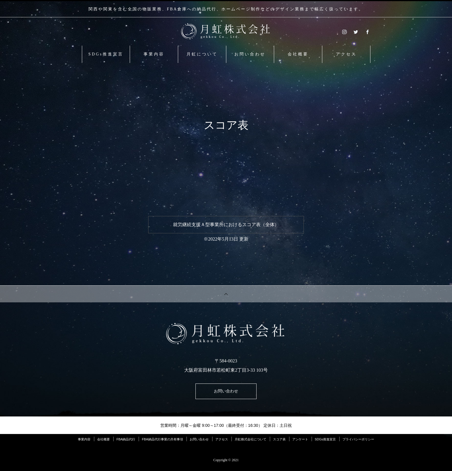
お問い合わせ (249, 54)
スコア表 (279, 441)
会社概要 (298, 54)
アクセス (346, 54)
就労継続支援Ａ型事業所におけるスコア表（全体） (226, 224)
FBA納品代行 (125, 441)
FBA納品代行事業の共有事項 (162, 441)
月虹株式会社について (250, 441)
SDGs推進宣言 (105, 54)
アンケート (300, 441)
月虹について (202, 54)
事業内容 (154, 54)
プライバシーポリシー (358, 441)
